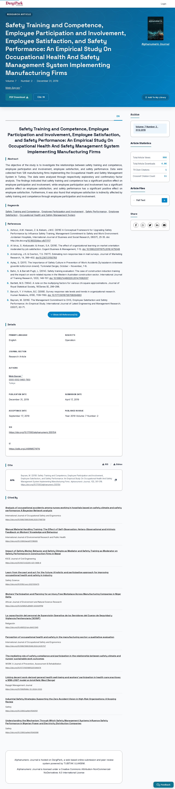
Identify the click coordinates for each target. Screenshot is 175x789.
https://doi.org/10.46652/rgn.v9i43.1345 (21, 627)
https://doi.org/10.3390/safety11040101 (21, 711)
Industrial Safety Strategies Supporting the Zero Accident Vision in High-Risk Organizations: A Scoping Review (60, 700)
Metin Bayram (12, 87)
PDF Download (18, 97)
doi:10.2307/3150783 (46, 257)
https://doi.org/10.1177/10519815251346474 (23, 668)
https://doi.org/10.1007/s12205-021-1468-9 (23, 563)
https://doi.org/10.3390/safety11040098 (21, 732)
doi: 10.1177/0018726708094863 (64, 295)
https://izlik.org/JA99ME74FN (24, 448)
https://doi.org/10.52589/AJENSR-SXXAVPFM (24, 606)
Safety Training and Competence (22, 211)
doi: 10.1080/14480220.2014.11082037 (68, 278)
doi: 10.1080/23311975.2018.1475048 (101, 249)
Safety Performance (96, 211)
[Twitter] (150, 225)
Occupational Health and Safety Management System (47, 215)
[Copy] (115, 480)
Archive (135, 114)
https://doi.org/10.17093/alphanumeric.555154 (32, 432)
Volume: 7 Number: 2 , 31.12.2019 (147, 128)
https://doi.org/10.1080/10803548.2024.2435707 (25, 646)
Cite (41, 97)
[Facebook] (135, 225)
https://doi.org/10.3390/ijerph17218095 (21, 541)
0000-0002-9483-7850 (19, 380)
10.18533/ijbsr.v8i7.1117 (39, 240)
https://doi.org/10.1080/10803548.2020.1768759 (25, 520)
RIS (105, 464)
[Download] (164, 200)
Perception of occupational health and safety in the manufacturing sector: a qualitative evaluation (59, 637)
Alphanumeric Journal (155, 44)
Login (163, 4)
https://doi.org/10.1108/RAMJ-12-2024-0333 (23, 689)
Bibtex (117, 464)
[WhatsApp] (143, 225)
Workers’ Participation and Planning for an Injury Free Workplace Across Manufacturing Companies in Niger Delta (63, 595)
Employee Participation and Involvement (62, 211)
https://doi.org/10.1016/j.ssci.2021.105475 (22, 584)
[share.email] (164, 225)
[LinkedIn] (157, 225)
